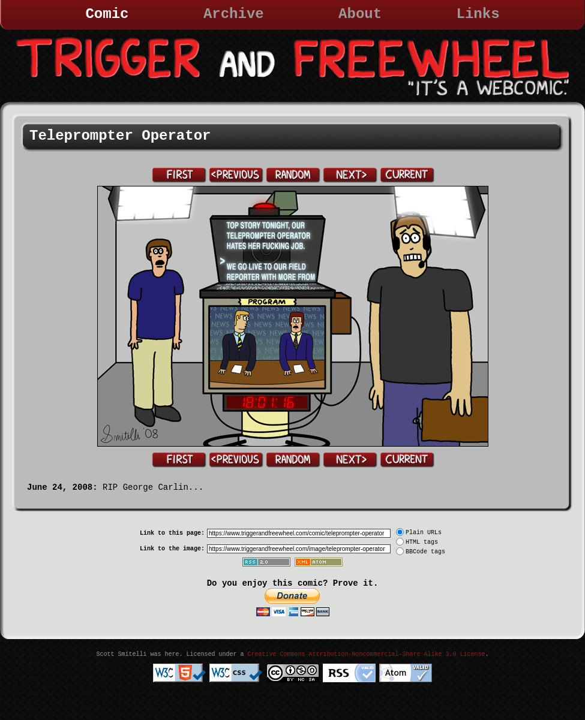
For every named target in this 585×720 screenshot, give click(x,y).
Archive (233, 14)
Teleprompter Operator (120, 136)
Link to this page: (172, 533)
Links (478, 14)
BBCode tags (425, 552)
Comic (106, 14)
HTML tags (422, 542)
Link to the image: (172, 549)
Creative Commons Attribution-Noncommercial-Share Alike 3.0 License (366, 654)
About (360, 14)
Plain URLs (424, 532)
